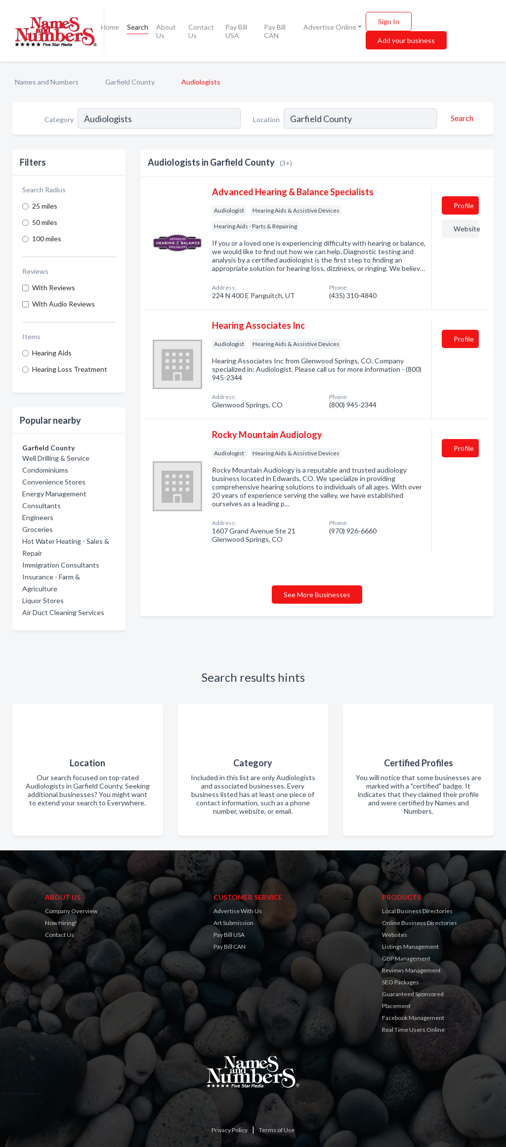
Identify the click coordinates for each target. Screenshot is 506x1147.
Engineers (37, 517)
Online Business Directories (419, 922)
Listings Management (410, 946)
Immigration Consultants (60, 565)
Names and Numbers (47, 82)
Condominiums (45, 470)
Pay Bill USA (236, 31)
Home (110, 27)
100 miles (46, 238)
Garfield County (130, 82)
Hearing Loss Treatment (69, 369)
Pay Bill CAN (275, 31)
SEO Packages (400, 982)
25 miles (44, 206)
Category (59, 119)
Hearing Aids (52, 353)
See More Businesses (317, 594)
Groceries (37, 529)
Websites (394, 934)
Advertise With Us (237, 911)
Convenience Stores (53, 482)
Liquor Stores (43, 600)
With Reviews (53, 287)
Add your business (406, 40)
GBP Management (406, 958)
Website (466, 228)
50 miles (44, 222)
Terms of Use (277, 1130)
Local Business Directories (417, 911)
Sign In (388, 21)
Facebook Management (413, 1017)
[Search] (460, 118)
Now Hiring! (61, 922)
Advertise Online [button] (329, 27)
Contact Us (201, 31)
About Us (166, 31)
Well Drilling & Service (55, 458)
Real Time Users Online (413, 1029)
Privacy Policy (229, 1130)
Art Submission (233, 922)
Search (137, 27)
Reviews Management (411, 970)
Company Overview (71, 911)
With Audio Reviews (63, 304)
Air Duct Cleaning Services (63, 612)
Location (266, 119)
